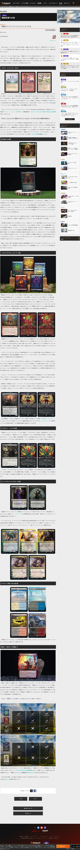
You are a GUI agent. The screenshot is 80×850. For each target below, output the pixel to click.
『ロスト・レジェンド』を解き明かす (13, 112)
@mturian (7, 779)
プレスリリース (44, 838)
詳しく (73, 848)
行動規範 (26, 836)
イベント (45, 3)
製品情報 (39, 3)
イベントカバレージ (53, 3)
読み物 (60, 3)
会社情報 (50, 838)
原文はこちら (53, 40)
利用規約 (21, 836)
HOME (2, 6)
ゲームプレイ (33, 3)
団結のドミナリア (52, 30)
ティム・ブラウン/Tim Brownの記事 (20, 770)
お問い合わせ (56, 838)
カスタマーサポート (44, 836)
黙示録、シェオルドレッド (43, 421)
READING (6, 6)
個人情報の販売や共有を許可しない (28, 838)
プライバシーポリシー (34, 836)
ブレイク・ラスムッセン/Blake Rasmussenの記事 (43, 112)
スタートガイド (16, 3)
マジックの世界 (25, 3)
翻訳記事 (47, 30)
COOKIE (38, 838)
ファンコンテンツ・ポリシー (54, 836)
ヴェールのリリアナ (17, 514)
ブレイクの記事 (35, 134)
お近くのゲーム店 (31, 772)
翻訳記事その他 (11, 6)
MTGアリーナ (67, 3)
